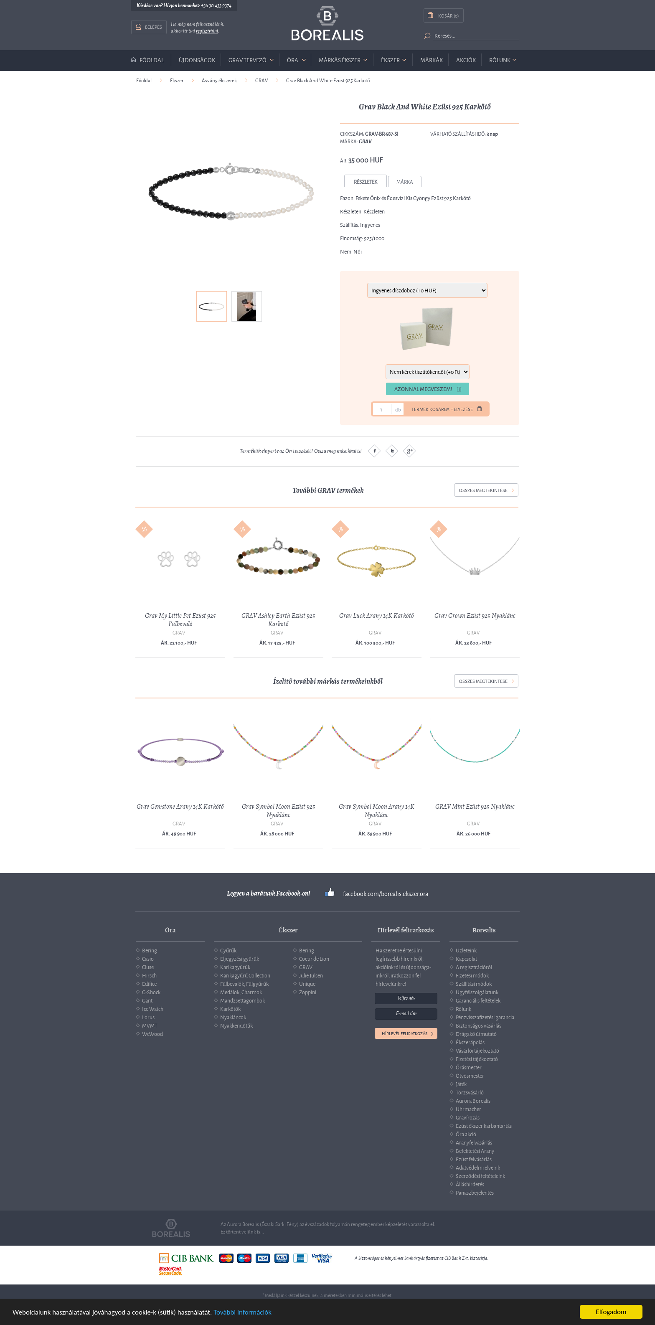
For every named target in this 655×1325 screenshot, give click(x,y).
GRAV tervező (247, 59)
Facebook (374, 451)
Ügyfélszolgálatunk (477, 991)
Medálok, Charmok (241, 991)
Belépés (153, 26)
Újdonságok (197, 59)
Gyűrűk (228, 950)
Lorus (148, 1017)
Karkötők (230, 1008)
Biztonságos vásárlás (478, 1025)
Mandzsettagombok (242, 1000)
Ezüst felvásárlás (474, 1159)
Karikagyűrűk (235, 966)
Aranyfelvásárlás (474, 1142)
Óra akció (466, 1134)
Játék (461, 1083)
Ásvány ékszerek (219, 80)
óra (292, 59)
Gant (147, 1000)
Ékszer (176, 80)
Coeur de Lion (314, 958)
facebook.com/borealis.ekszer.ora (385, 893)
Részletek (365, 181)
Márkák (431, 59)
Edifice (149, 983)
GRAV (261, 80)
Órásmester (469, 1067)
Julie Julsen (311, 975)
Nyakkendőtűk (236, 1025)
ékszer (390, 59)
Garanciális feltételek (478, 1000)
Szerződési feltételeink (480, 1175)
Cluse (148, 966)
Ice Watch (152, 1008)
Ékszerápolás (470, 1042)
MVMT (149, 1025)
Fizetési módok (472, 975)
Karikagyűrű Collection (245, 975)
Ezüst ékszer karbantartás (484, 1125)
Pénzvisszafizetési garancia (485, 1017)
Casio (148, 958)
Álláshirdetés (470, 1184)
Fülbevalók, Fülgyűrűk (244, 983)
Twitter (392, 451)
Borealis (327, 23)
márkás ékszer (340, 59)
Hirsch (149, 975)
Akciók (466, 59)
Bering (149, 950)
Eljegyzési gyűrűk (239, 958)
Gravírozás (468, 1117)
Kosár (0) (448, 15)
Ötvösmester (470, 1075)
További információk (242, 1312)
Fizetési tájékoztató (477, 1058)
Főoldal (152, 60)
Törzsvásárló (470, 1092)
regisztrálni (207, 31)
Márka (404, 181)
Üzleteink (466, 950)
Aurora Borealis (473, 1100)
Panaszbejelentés (475, 1192)
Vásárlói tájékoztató (477, 1050)
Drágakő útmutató (476, 1033)
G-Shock (151, 991)
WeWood (152, 1033)
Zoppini (307, 991)
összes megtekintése (483, 489)
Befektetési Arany (475, 1150)
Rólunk (499, 59)
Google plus (409, 451)
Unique (307, 983)
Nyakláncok (233, 1017)
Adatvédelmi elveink (478, 1167)
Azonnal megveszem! (423, 389)
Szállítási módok (474, 983)
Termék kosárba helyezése (442, 409)
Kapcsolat (466, 958)
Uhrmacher (468, 1108)
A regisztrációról (474, 966)
